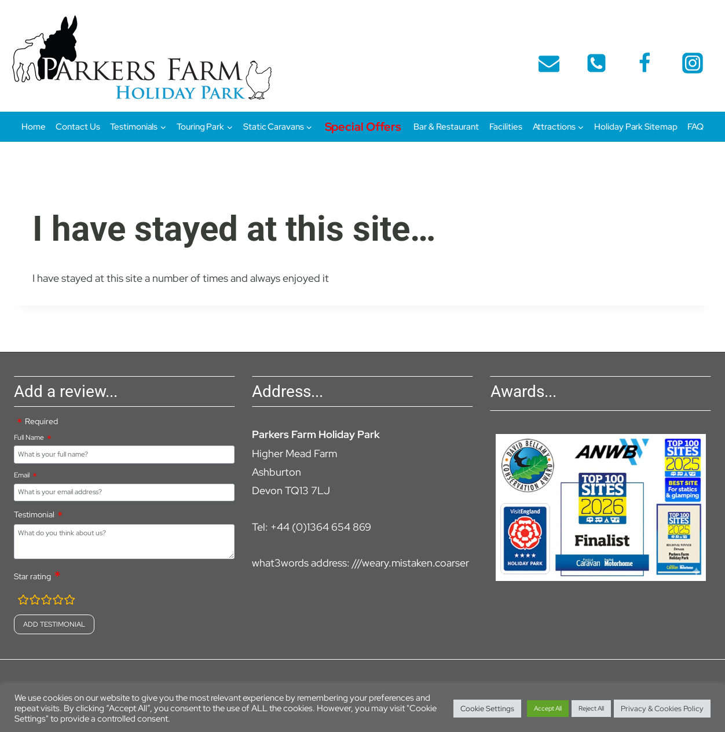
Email (22, 475)
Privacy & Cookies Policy (662, 708)
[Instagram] (692, 63)
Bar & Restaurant (445, 127)
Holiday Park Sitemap (635, 127)
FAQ (695, 127)
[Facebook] (644, 63)
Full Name (29, 437)
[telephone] (596, 63)
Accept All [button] (548, 708)
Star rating (32, 576)
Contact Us (78, 127)
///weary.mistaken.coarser (410, 562)
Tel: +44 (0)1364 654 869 (311, 527)
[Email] (549, 63)
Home (33, 127)
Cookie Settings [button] (487, 708)
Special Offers (363, 126)
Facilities (505, 127)
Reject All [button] (591, 708)
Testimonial (34, 514)
